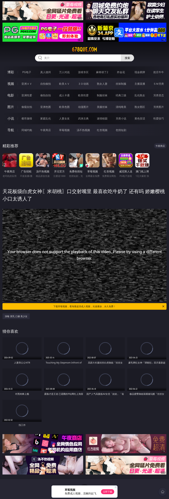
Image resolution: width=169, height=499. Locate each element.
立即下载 (107, 491)
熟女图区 (140, 107)
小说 (10, 118)
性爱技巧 (158, 118)
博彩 (10, 72)
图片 (10, 107)
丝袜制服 (121, 84)
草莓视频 (64, 130)
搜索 (127, 58)
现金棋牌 (140, 72)
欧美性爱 (83, 95)
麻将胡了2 (102, 72)
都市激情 (26, 118)
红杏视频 (102, 130)
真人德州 (45, 72)
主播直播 (140, 84)
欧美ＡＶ (64, 84)
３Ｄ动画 (83, 84)
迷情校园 (102, 118)
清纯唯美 (121, 107)
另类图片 (158, 107)
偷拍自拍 (45, 95)
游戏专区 (83, 72)
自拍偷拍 (45, 84)
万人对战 (64, 72)
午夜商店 (45, 130)
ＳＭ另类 (158, 84)
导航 (10, 130)
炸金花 (121, 72)
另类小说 (121, 118)
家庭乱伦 (45, 118)
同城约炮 (26, 130)
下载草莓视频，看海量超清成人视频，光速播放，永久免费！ (109, 306)
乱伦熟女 (140, 95)
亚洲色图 (45, 107)
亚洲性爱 (26, 95)
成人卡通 (64, 95)
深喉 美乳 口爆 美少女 (16, 316)
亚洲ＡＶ (26, 84)
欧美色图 (64, 107)
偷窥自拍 (26, 107)
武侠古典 (83, 118)
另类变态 (158, 95)
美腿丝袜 (102, 107)
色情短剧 (121, 130)
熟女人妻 (102, 84)
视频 (10, 83)
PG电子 (26, 72)
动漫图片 (83, 107)
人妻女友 (64, 118)
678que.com (84, 49)
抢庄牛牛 (158, 72)
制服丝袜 (102, 95)
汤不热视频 (83, 130)
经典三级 (121, 95)
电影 (10, 95)
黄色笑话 (140, 118)
